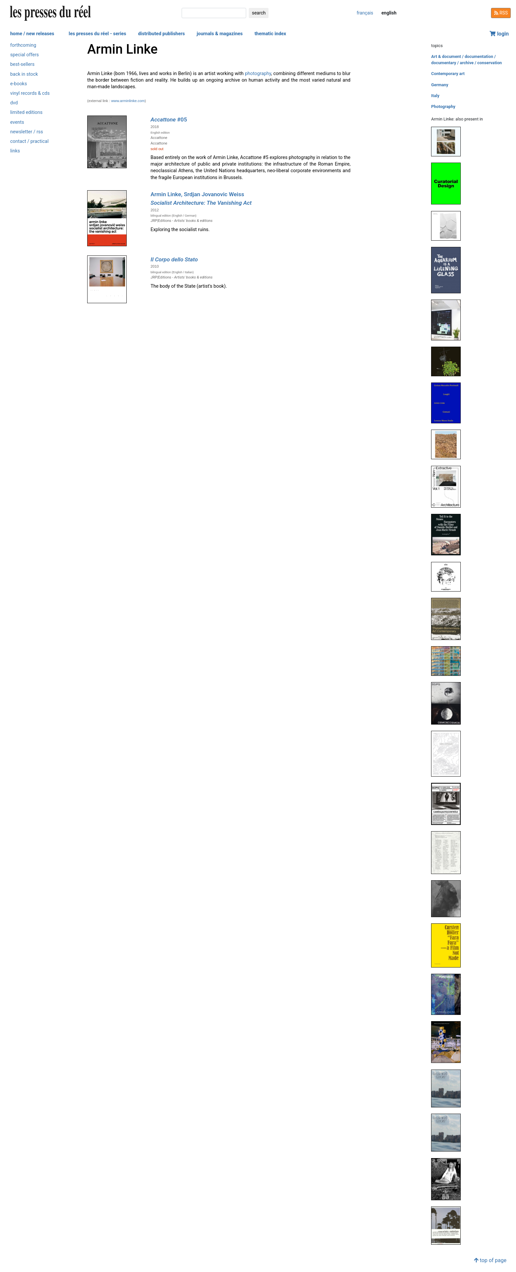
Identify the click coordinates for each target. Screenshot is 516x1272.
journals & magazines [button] (220, 34)
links (15, 151)
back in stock (24, 74)
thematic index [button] (270, 34)
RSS (501, 12)
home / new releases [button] (32, 34)
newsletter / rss (26, 132)
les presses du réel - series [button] (97, 34)
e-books (18, 84)
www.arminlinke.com (128, 101)
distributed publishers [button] (161, 34)
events (17, 122)
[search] (214, 13)
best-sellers (22, 64)
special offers (24, 55)
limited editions (26, 112)
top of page (490, 1260)
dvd (14, 103)
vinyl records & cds (30, 93)
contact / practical (29, 141)
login (499, 34)
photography (258, 73)
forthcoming (23, 45)
